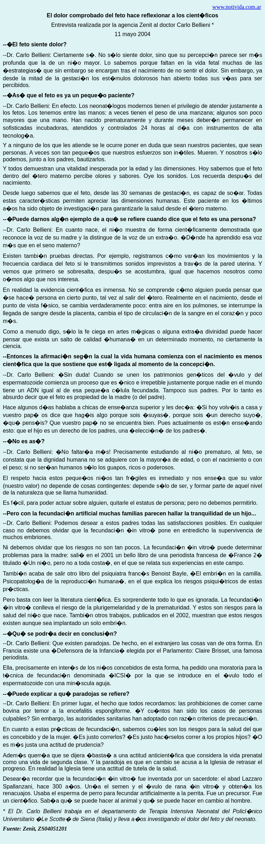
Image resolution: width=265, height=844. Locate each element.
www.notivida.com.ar (236, 7)
